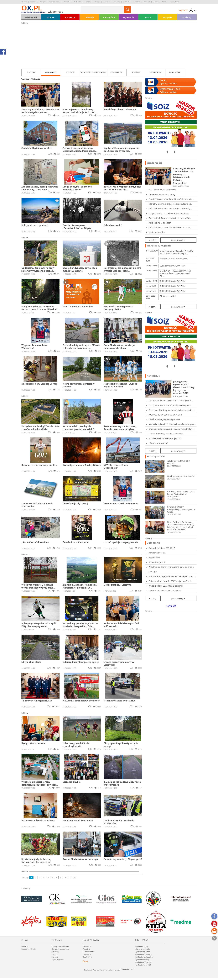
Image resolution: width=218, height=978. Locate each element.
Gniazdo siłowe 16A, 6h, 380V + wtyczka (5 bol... (170, 581)
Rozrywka (167, 17)
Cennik (54, 954)
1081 (66, 877)
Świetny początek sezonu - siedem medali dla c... (171, 429)
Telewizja (89, 17)
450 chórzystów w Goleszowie (162, 189)
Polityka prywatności (142, 949)
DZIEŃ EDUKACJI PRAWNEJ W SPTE (164, 419)
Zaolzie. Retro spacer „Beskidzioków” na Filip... (170, 227)
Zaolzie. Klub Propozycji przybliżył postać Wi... (170, 218)
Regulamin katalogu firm (143, 957)
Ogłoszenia (128, 17)
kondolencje (175, 72)
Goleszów (77, 2)
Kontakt (55, 957)
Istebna (97, 2)
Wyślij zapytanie (58, 959)
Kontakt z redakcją (28, 949)
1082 (74, 877)
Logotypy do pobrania (60, 946)
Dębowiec (67, 2)
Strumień (147, 2)
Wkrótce (50, 17)
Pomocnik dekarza (157, 552)
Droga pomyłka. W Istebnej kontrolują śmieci (169, 213)
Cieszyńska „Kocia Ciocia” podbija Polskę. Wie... (170, 405)
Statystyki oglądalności (61, 949)
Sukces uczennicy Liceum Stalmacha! (166, 433)
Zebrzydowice (175, 2)
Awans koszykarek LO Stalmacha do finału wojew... (172, 424)
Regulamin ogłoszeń (142, 951)
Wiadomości (31, 17)
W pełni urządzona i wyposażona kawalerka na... (171, 567)
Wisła (164, 2)
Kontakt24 (70, 17)
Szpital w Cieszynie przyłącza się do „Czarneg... (170, 204)
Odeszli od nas (155, 72)
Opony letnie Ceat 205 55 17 (162, 548)
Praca (148, 17)
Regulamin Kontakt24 (142, 965)
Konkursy (187, 17)
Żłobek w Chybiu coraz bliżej (162, 194)
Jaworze (117, 2)
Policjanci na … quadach (160, 222)
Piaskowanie (154, 557)
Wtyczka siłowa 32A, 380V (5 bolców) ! (166, 585)
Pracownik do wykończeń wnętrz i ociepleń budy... (172, 576)
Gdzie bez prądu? (157, 232)
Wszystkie (31, 72)
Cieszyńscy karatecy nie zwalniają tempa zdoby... (171, 410)
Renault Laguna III (157, 562)
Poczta (85, 961)
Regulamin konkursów (142, 962)
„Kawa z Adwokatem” (158, 443)
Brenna (24, 2)
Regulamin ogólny (141, 946)
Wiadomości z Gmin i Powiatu (93, 72)
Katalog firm (109, 17)
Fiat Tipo (153, 571)
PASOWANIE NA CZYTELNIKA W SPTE (165, 414)
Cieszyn (42, 2)
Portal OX (171, 605)
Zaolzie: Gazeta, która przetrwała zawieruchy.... (170, 208)
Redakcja (24, 946)
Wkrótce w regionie (159, 245)
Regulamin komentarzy (143, 954)
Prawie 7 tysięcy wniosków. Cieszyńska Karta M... (171, 199)
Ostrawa (126, 2)
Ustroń (156, 2)
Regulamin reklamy (141, 959)
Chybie (33, 2)
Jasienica (107, 2)
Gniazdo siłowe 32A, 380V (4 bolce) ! (165, 590)
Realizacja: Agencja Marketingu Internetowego (109, 970)
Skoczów (136, 2)
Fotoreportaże (117, 72)
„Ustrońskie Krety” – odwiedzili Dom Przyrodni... (171, 400)
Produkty (55, 951)
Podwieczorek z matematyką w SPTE (165, 438)
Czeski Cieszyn (54, 2)
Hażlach (88, 2)
